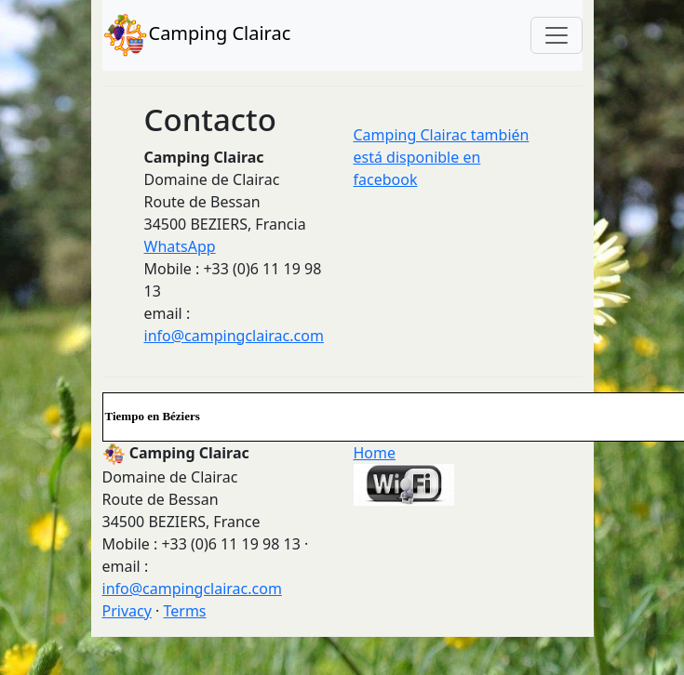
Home (375, 453)
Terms (184, 611)
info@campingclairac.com (234, 335)
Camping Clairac (196, 35)
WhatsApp (180, 246)
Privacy (127, 611)
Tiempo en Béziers (152, 416)
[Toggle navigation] (556, 35)
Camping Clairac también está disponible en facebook (442, 157)
